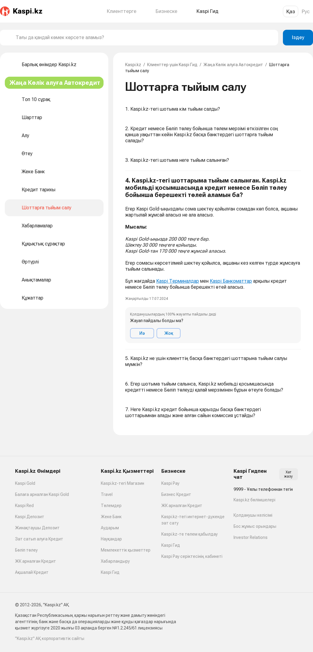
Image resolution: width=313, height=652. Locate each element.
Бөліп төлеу (26, 550)
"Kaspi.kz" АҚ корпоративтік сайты (49, 638)
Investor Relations (251, 537)
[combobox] (144, 38)
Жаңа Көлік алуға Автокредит (233, 64)
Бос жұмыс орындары (255, 526)
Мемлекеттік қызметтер (125, 550)
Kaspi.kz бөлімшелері (254, 499)
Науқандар (111, 539)
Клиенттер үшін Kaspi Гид (172, 64)
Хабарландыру (115, 561)
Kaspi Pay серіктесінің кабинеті (191, 556)
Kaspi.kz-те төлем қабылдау (189, 534)
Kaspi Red (24, 505)
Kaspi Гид (110, 572)
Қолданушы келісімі (253, 515)
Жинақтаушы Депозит (37, 527)
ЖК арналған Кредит (35, 561)
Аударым (110, 527)
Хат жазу (288, 474)
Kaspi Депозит (29, 516)
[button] (213, 260)
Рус (306, 11)
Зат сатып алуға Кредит (39, 539)
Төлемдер (111, 505)
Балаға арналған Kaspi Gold (42, 494)
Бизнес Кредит (176, 494)
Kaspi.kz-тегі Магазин (122, 483)
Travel (107, 494)
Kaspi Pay (170, 483)
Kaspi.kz (133, 64)
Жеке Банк (111, 516)
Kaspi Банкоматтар (231, 281)
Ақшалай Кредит (31, 572)
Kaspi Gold (25, 483)
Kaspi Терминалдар (177, 281)
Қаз (290, 11)
